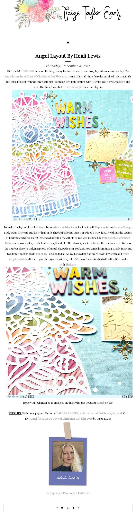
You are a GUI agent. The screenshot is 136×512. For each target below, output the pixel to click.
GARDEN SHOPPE (67, 413)
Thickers (70, 264)
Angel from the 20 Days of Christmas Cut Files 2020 (35, 76)
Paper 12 (41, 253)
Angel (78, 87)
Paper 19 (100, 227)
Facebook (69, 493)
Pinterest (83, 493)
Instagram (53, 493)
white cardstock (62, 227)
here (122, 81)
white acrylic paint (111, 413)
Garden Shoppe (122, 227)
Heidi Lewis (27, 71)
